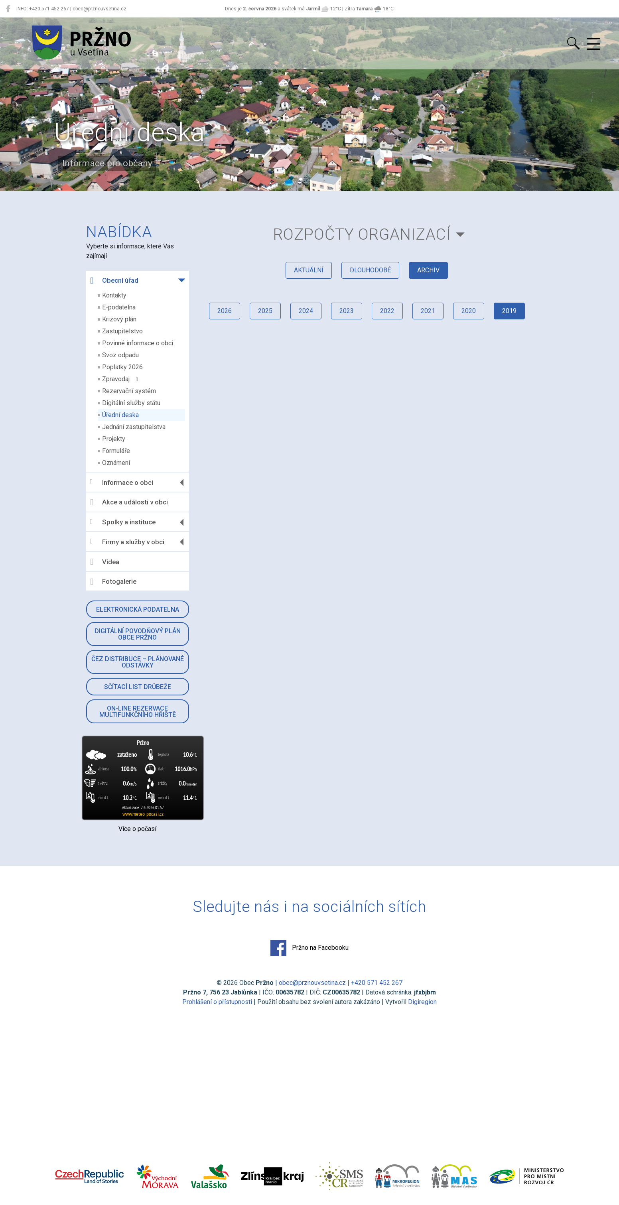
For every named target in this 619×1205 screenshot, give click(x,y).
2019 (509, 311)
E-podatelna (119, 307)
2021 (428, 311)
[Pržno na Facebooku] (8, 9)
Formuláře (116, 451)
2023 (346, 311)
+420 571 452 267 (376, 982)
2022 (387, 311)
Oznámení (116, 463)
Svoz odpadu (120, 355)
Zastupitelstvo (122, 331)
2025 (265, 311)
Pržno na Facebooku (309, 948)
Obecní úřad (114, 280)
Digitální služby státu (131, 403)
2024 (306, 311)
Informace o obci (121, 482)
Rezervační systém (129, 391)
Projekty (113, 439)
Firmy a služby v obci (127, 542)
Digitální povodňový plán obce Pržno (138, 634)
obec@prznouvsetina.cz (312, 982)
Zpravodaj (120, 379)
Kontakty (114, 295)
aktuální (308, 270)
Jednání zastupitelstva (134, 427)
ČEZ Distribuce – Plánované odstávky (137, 662)
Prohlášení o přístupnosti (217, 1002)
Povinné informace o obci (137, 343)
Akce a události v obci (129, 502)
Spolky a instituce (123, 522)
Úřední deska (120, 415)
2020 (468, 311)
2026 (224, 311)
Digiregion (422, 1002)
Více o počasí (137, 829)
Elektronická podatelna (137, 609)
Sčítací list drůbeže (137, 687)
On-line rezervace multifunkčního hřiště (137, 712)
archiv (428, 270)
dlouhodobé (370, 270)
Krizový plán (119, 319)
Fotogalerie (113, 581)
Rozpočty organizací (362, 234)
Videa (104, 561)
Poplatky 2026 (122, 367)
